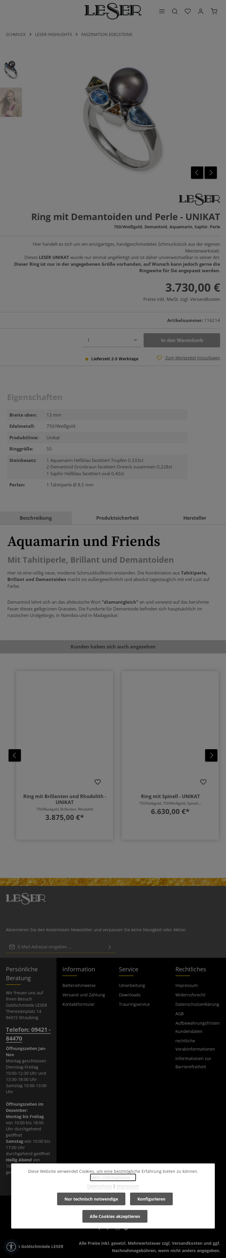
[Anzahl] (111, 340)
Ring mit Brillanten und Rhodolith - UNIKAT (64, 799)
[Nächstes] (211, 172)
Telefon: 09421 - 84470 (28, 1033)
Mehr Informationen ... (113, 1177)
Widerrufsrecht (190, 994)
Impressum (186, 985)
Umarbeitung (132, 985)
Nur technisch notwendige (91, 1199)
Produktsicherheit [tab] (117, 518)
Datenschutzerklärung (197, 1004)
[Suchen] (175, 11)
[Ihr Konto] (201, 11)
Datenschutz (99, 1186)
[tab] (36, 517)
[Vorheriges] (197, 172)
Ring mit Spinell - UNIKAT (170, 796)
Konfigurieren (151, 1199)
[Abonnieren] (109, 946)
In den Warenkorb (182, 340)
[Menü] (162, 11)
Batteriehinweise (79, 985)
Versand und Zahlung (83, 994)
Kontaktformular (78, 1004)
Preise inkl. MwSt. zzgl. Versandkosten (181, 299)
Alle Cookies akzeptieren (115, 1216)
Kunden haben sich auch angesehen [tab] (113, 646)
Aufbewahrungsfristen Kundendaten (197, 1027)
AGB (179, 1013)
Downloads (130, 994)
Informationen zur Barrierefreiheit (193, 1062)
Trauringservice (134, 1004)
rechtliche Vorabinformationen (195, 1044)
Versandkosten (187, 1243)
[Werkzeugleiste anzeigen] (11, 1246)
